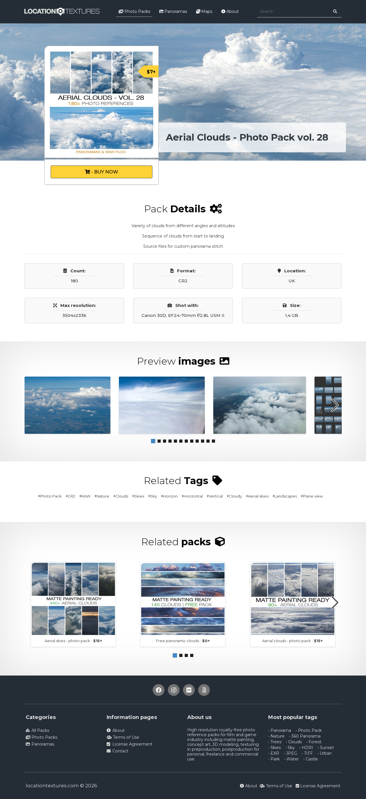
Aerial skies (258, 496)
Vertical (216, 496)
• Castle (310, 759)
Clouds (121, 496)
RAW (85, 496)
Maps (204, 11)
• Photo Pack (309, 730)
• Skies (274, 747)
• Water (291, 759)
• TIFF (307, 753)
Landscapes (285, 496)
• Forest (313, 741)
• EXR (273, 753)
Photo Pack (51, 496)
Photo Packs (134, 11)
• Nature (276, 736)
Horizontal (193, 496)
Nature (102, 496)
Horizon (170, 496)
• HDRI (306, 747)
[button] (153, 441)
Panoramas (173, 11)
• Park (274, 759)
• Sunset (326, 747)
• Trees (274, 741)
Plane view (313, 496)
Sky (153, 496)
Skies (139, 496)
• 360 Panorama (305, 736)
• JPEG (290, 753)
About (230, 11)
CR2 (71, 496)
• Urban (324, 753)
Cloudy (235, 496)
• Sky (290, 747)
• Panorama (279, 730)
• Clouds (294, 741)
